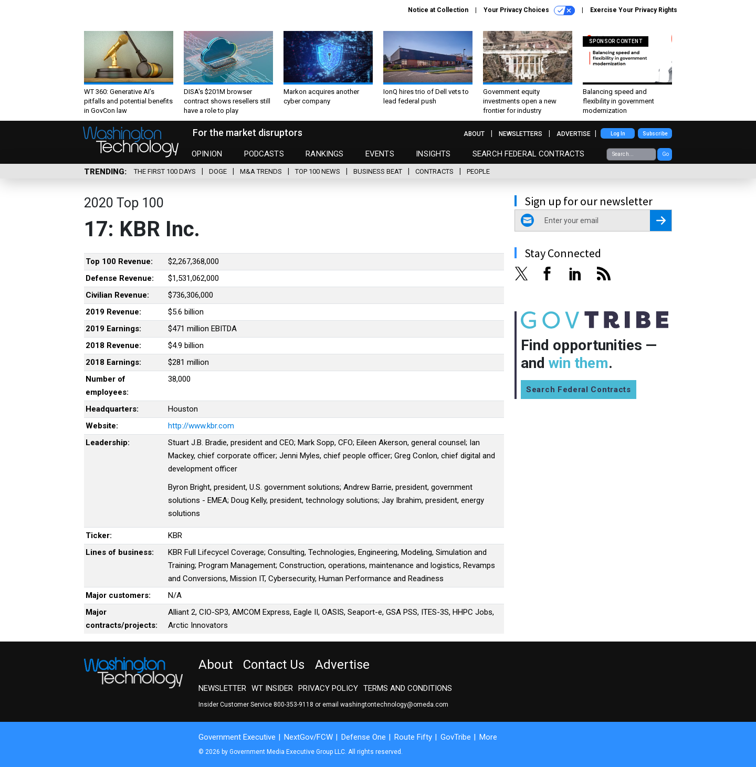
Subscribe (655, 133)
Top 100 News (317, 171)
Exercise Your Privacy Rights (633, 10)
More (488, 737)
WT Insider (272, 688)
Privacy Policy (328, 688)
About (474, 134)
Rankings (324, 154)
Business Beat (377, 171)
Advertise (573, 134)
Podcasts (264, 154)
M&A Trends (261, 171)
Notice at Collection (438, 10)
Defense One (363, 737)
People (478, 171)
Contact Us (273, 664)
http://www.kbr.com (201, 425)
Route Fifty (413, 737)
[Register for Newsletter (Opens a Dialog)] (660, 220)
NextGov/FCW (308, 737)
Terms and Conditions (407, 688)
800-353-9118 (293, 704)
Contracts (434, 171)
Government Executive (237, 737)
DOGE (218, 171)
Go (665, 154)
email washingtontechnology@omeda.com (385, 704)
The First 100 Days (165, 171)
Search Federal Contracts (528, 154)
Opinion (207, 154)
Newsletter (222, 688)
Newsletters (520, 134)
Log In (618, 133)
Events (379, 154)
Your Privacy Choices (529, 10)
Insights (433, 154)
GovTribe (455, 737)
